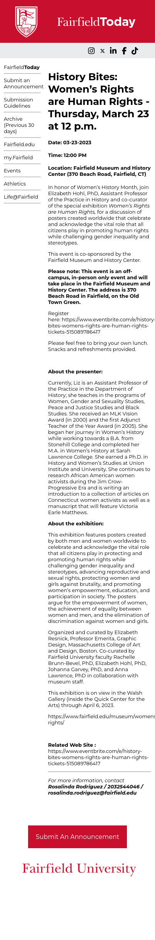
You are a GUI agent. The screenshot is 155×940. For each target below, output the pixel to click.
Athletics (15, 184)
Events (12, 170)
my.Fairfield (18, 157)
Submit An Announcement (77, 836)
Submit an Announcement (23, 83)
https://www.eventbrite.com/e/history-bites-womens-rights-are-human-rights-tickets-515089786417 (98, 757)
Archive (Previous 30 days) (19, 125)
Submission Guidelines (18, 102)
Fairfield (22, 67)
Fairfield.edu (19, 144)
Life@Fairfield (21, 197)
